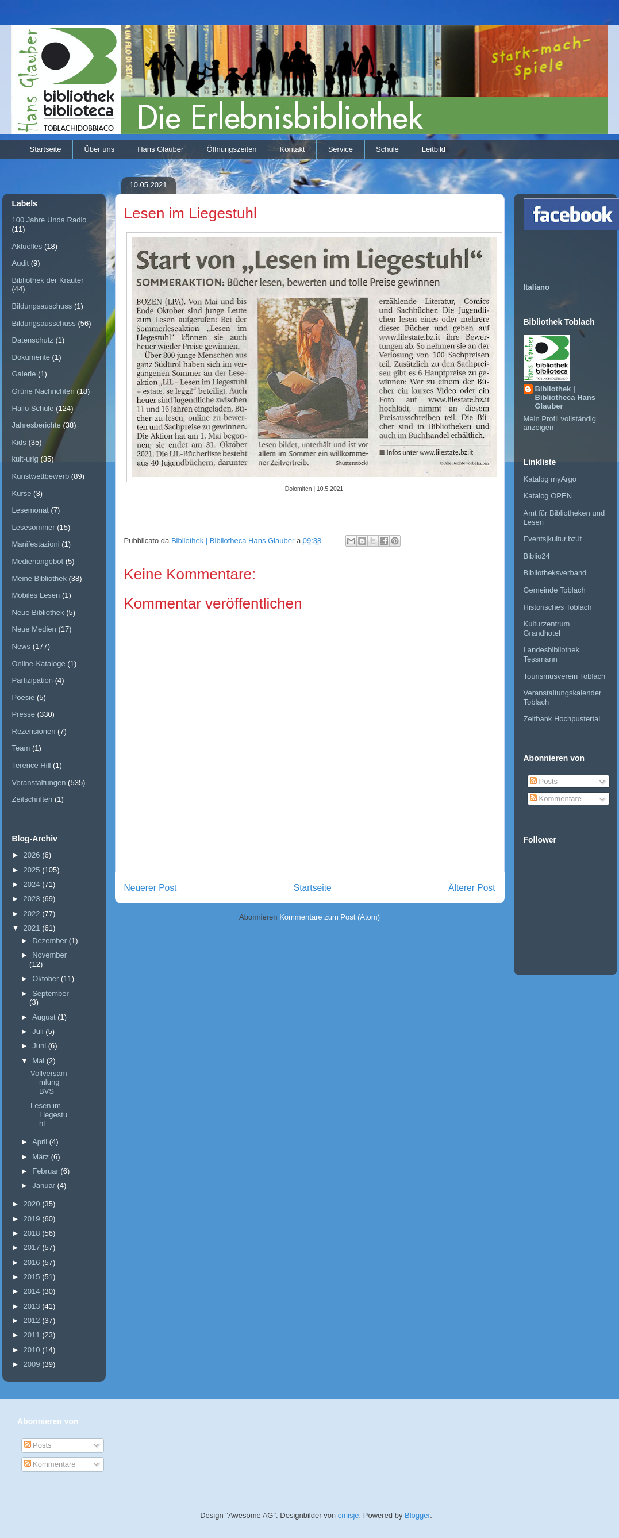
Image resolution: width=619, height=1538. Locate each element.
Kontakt (292, 149)
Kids (19, 442)
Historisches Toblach (558, 607)
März (41, 1156)
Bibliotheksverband (555, 572)
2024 (33, 884)
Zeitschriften (32, 799)
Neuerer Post (150, 888)
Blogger (417, 1515)
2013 (33, 1306)
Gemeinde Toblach (555, 590)
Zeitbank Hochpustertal (562, 718)
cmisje (348, 1515)
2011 (33, 1335)
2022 (33, 913)
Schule (387, 149)
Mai (39, 1060)
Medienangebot (38, 561)
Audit (20, 263)
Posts (544, 781)
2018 (33, 1233)
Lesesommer (33, 527)
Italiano (537, 287)
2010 (33, 1349)
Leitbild (433, 149)
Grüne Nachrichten (43, 391)
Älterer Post (471, 888)
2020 (33, 1203)
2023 (33, 898)
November (49, 955)
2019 (33, 1218)
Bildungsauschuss (42, 306)
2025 (33, 870)
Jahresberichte (36, 425)
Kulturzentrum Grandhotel (547, 628)
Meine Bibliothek (39, 578)
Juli (38, 1031)
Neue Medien (34, 629)
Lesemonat (30, 510)
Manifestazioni (36, 544)
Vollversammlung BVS (48, 1082)
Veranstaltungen (39, 782)
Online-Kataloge (39, 663)
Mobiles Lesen (36, 595)
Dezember (50, 940)
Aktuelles (27, 246)
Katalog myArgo (550, 479)
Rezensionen (34, 731)
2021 (33, 928)
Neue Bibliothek (38, 612)
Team (21, 748)
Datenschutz (32, 340)
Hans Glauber (160, 149)
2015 (33, 1276)
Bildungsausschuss (44, 323)
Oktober (46, 978)
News (21, 646)
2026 (33, 855)
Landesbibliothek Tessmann (552, 654)
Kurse (22, 493)
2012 (33, 1320)
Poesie (23, 697)
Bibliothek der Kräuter (48, 280)
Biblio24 (537, 556)
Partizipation (32, 680)
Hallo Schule (33, 408)
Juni (40, 1045)
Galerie (24, 374)
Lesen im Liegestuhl (48, 1114)
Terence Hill (31, 765)
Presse (23, 714)
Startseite (45, 149)
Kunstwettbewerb (41, 476)
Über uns (99, 149)
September (50, 993)
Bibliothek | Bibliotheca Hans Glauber (565, 397)
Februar (46, 1171)
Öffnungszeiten (231, 149)
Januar (44, 1185)
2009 (33, 1364)
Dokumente (31, 357)
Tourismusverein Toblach (565, 676)
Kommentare (556, 798)
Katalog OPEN (548, 495)
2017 (33, 1247)
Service (340, 149)
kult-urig (25, 459)
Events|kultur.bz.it (553, 539)
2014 (33, 1291)
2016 (33, 1262)
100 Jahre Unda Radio (49, 220)
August (44, 1017)
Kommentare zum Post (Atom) (329, 917)
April (40, 1141)
